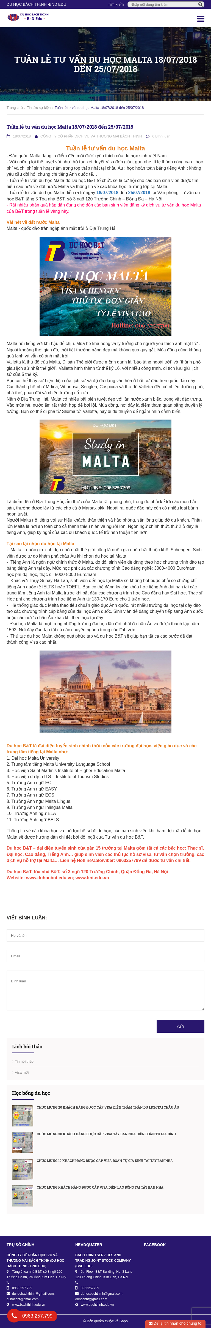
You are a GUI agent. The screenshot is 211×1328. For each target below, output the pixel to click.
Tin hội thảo (24, 1061)
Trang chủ (15, 108)
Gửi (180, 1027)
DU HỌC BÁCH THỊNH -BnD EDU (36, 4)
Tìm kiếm (116, 4)
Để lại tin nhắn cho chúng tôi (175, 1323)
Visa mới (22, 1072)
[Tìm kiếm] (200, 4)
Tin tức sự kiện (39, 108)
